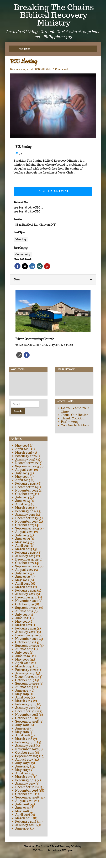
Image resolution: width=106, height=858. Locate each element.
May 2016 (22, 811)
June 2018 (22, 728)
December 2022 (26, 559)
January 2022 (25, 594)
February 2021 (25, 628)
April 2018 (22, 735)
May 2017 (22, 770)
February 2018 (25, 742)
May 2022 (22, 580)
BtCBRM (39, 69)
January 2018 (25, 746)
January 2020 (25, 673)
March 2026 (24, 452)
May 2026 (22, 446)
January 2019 (25, 708)
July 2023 (22, 535)
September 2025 (27, 466)
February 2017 (25, 780)
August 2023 (24, 532)
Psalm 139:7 (69, 422)
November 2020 (26, 639)
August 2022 (24, 570)
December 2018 (26, 711)
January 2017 (25, 784)
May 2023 (22, 542)
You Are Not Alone (75, 425)
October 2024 (25, 494)
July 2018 (22, 725)
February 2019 (25, 704)
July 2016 (22, 804)
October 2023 (25, 525)
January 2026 (25, 459)
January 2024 (25, 515)
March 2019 (23, 701)
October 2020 (25, 642)
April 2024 (22, 504)
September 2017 (27, 756)
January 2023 (25, 556)
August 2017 (24, 759)
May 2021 (22, 621)
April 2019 (22, 697)
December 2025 (26, 463)
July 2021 (22, 615)
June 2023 (22, 539)
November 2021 (26, 601)
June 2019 (22, 690)
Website (19, 355)
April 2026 (22, 449)
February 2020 (26, 670)
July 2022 (22, 573)
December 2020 (26, 635)
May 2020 (22, 659)
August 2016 (24, 801)
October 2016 (24, 794)
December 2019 (26, 677)
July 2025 (22, 473)
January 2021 (25, 632)
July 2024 (22, 497)
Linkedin (32, 266)
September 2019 (27, 684)
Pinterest (47, 266)
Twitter (25, 266)
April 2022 (22, 584)
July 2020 (22, 652)
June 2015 (22, 828)
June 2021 (22, 618)
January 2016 (25, 825)
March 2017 (23, 777)
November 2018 (26, 715)
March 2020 (24, 666)
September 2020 (27, 646)
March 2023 (24, 549)
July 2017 (22, 763)
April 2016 (22, 815)
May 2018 (22, 732)
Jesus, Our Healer (74, 415)
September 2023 (27, 528)
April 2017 (22, 773)
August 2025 (24, 470)
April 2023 (22, 546)
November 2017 (26, 749)
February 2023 (26, 552)
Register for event (53, 191)
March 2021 (23, 625)
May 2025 (22, 477)
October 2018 (24, 718)
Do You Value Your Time (75, 409)
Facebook (17, 266)
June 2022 (22, 577)
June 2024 (22, 501)
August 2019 (24, 687)
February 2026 (26, 456)
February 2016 (25, 822)
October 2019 (24, 680)
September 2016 (27, 797)
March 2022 (23, 587)
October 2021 (24, 604)
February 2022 (25, 590)
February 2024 (25, 511)
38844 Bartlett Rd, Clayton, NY (35, 224)
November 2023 (26, 521)
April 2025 (22, 480)
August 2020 (24, 649)
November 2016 (26, 790)
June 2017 (22, 766)
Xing (40, 266)
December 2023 (26, 518)
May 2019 (22, 694)
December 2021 (26, 597)
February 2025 (25, 483)
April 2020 (22, 663)
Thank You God (72, 418)
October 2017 (24, 753)
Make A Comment (56, 69)
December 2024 (26, 487)
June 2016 (22, 808)
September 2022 (27, 566)
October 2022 (24, 563)
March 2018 (23, 739)
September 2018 (27, 721)
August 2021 (24, 611)
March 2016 (23, 818)
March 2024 (23, 508)
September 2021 (27, 608)
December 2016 (26, 787)
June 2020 (22, 656)
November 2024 (26, 490)
